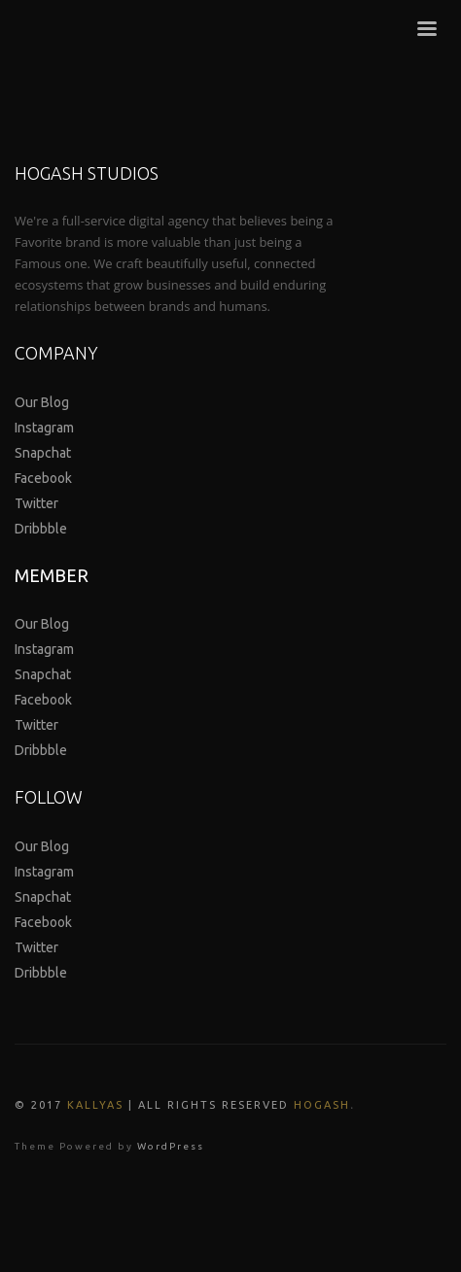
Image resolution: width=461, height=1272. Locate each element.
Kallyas (95, 1105)
